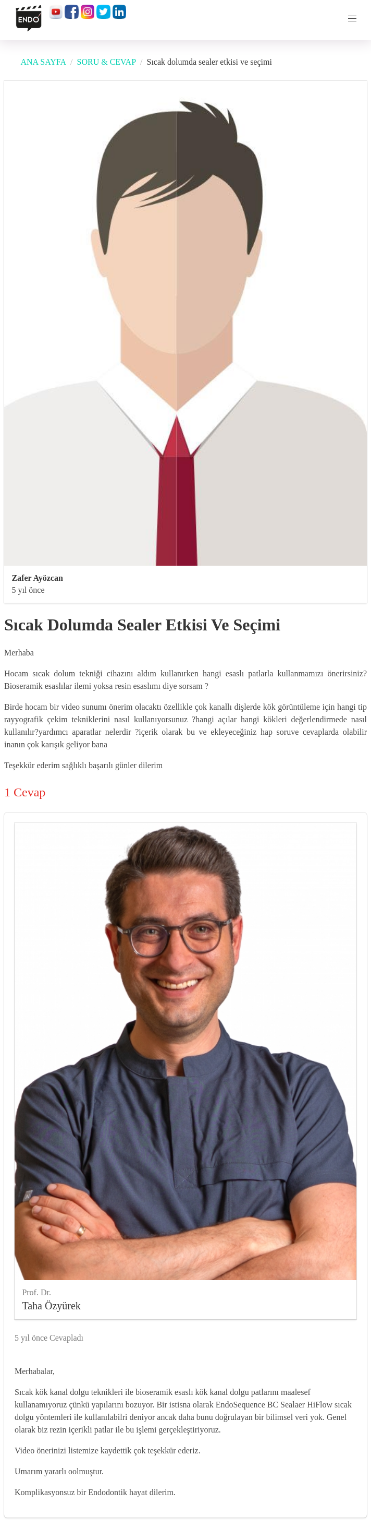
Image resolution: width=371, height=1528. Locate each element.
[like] (352, 1336)
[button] (352, 18)
